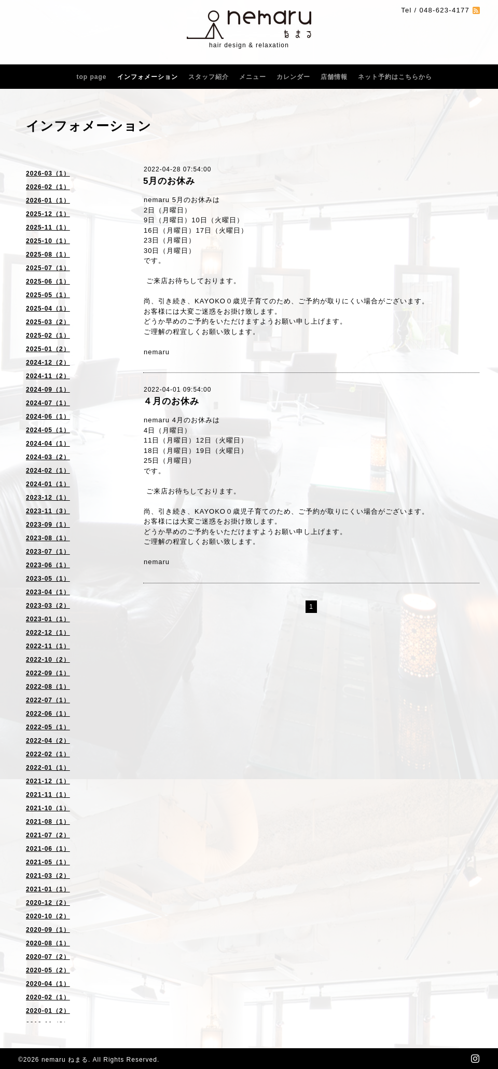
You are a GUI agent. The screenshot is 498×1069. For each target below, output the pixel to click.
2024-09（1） (48, 389)
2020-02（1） (48, 997)
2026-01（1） (48, 200)
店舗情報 (334, 77)
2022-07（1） (48, 700)
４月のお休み (171, 401)
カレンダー (293, 77)
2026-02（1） (48, 187)
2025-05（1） (48, 295)
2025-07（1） (48, 268)
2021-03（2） (48, 875)
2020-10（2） (48, 916)
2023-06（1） (48, 565)
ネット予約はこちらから (395, 77)
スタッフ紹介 (208, 77)
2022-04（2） (48, 740)
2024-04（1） (48, 443)
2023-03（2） (48, 605)
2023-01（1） (48, 619)
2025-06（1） (48, 281)
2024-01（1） (48, 484)
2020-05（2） (48, 970)
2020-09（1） (48, 929)
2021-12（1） (48, 781)
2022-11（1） (48, 646)
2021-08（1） (48, 821)
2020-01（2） (48, 1010)
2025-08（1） (48, 254)
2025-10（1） (48, 241)
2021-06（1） (48, 848)
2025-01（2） (48, 349)
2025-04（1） (48, 308)
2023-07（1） (48, 551)
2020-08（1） (48, 943)
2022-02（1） (48, 754)
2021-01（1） (48, 889)
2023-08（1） (48, 538)
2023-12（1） (48, 497)
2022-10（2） (48, 659)
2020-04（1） (48, 983)
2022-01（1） (48, 767)
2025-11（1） (48, 227)
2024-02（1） (48, 470)
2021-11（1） (48, 794)
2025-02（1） (48, 335)
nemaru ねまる (65, 1059)
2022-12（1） (48, 632)
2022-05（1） (48, 727)
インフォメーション (147, 77)
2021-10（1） (48, 808)
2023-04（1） (48, 592)
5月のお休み (169, 181)
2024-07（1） (48, 403)
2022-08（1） (48, 686)
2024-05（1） (48, 430)
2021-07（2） (48, 835)
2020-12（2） (48, 902)
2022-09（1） (48, 673)
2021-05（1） (48, 862)
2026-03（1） (48, 173)
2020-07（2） (48, 956)
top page (92, 77)
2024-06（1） (48, 416)
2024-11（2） (48, 376)
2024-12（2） (48, 362)
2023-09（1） (48, 524)
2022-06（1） (48, 713)
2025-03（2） (48, 322)
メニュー (252, 77)
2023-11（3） (48, 511)
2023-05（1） (48, 578)
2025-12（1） (48, 214)
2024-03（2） (48, 457)
